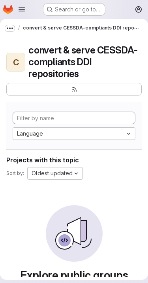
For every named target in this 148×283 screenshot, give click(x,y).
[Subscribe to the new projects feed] (74, 89)
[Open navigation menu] (21, 9)
